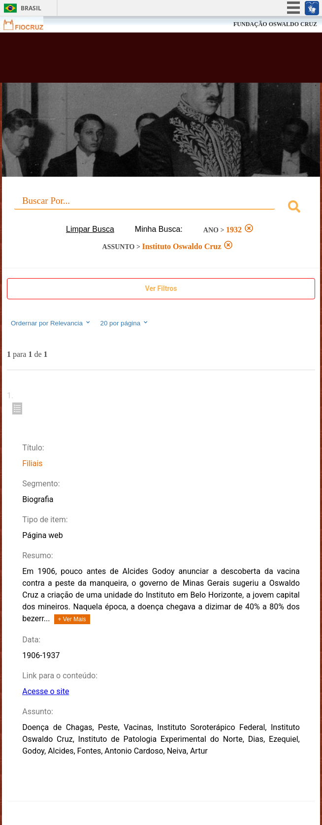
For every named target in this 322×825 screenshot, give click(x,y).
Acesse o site (45, 691)
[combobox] (161, 207)
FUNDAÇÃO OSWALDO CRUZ (275, 24)
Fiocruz (29, 24)
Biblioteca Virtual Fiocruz (133, 60)
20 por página (124, 323)
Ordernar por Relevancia (51, 323)
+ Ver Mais (72, 619)
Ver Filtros (161, 288)
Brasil (31, 8)
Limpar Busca (90, 229)
